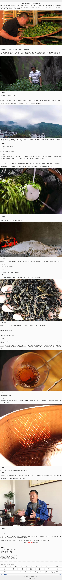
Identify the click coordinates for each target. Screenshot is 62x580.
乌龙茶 (46, 571)
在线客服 (60, 574)
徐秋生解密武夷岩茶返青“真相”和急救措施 (8, 557)
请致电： (3, 574)
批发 (46, 566)
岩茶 (57, 569)
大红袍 (5, 566)
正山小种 (38, 572)
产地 (5, 571)
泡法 (40, 568)
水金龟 (57, 571)
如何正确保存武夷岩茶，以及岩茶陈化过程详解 (9, 555)
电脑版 (37, 576)
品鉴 (13, 568)
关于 (25, 576)
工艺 (57, 568)
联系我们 (32, 576)
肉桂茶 (16, 566)
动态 (4, 568)
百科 (4, 569)
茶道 (25, 571)
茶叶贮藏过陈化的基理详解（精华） (7, 552)
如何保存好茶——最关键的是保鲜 (6, 556)
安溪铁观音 (54, 572)
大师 (35, 571)
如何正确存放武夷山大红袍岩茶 (6, 551)
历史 (48, 568)
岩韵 (13, 569)
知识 (31, 569)
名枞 (36, 566)
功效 (22, 568)
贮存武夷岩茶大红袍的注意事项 (6, 550)
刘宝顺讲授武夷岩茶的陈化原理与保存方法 (8, 549)
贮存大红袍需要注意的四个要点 (6, 559)
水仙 (26, 566)
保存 (31, 568)
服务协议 (28, 576)
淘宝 (57, 566)
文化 (22, 569)
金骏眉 (22, 572)
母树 (15, 571)
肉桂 (40, 569)
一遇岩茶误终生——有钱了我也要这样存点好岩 (9, 558)
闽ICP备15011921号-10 (31, 578)
